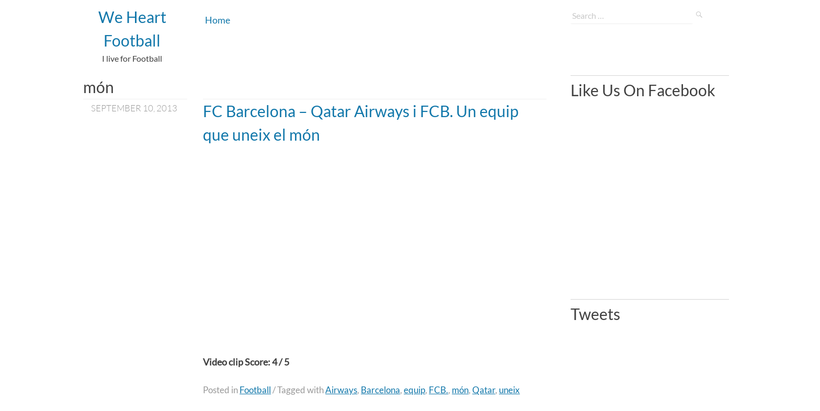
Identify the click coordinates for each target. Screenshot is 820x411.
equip (414, 389)
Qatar (483, 389)
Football (255, 389)
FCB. (438, 389)
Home (217, 20)
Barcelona (380, 389)
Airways (341, 389)
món (460, 389)
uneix (509, 389)
